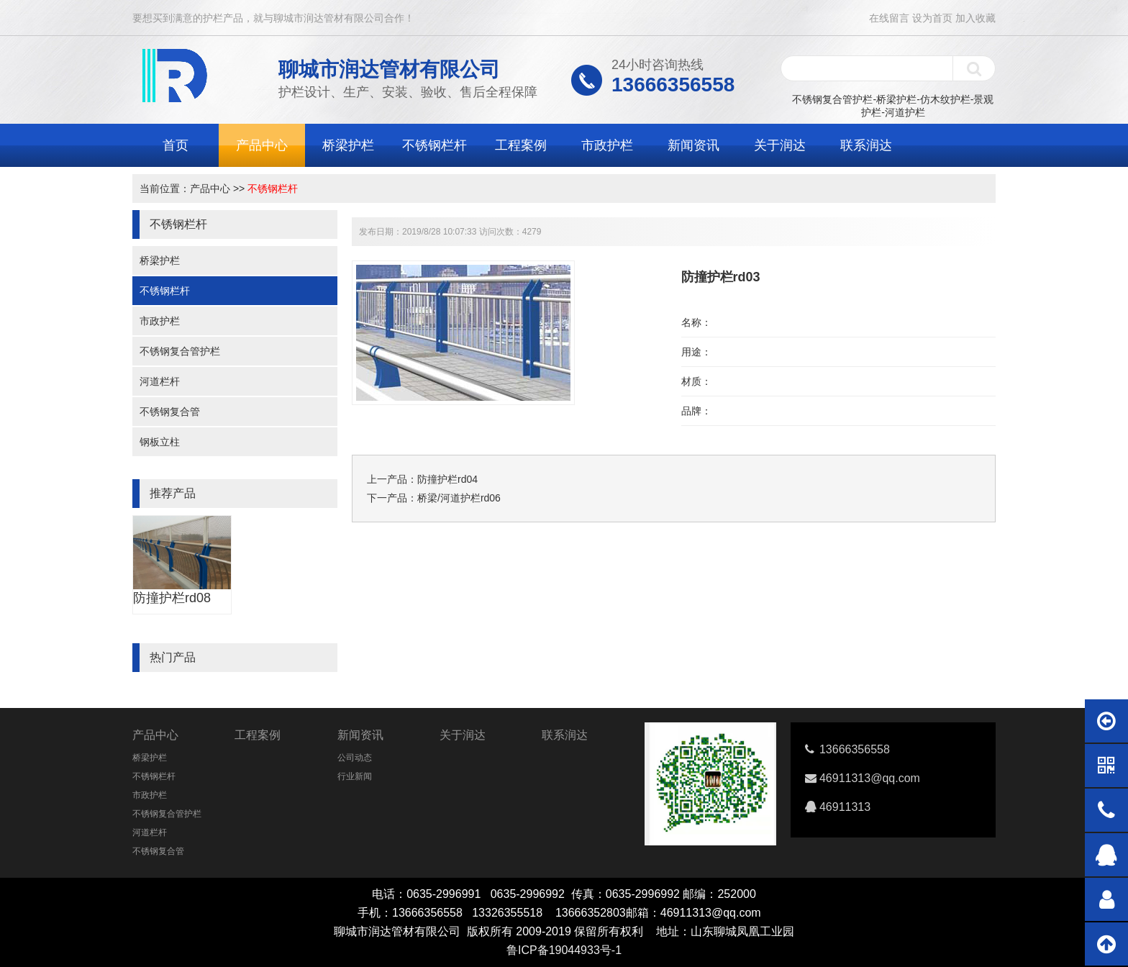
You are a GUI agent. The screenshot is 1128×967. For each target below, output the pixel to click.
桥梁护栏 (348, 145)
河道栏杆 (160, 381)
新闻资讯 (693, 145)
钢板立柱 (160, 442)
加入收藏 (975, 18)
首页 (175, 145)
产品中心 (262, 145)
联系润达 (866, 145)
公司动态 (354, 758)
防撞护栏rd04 (447, 479)
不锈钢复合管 (170, 411)
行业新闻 (354, 776)
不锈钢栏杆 (434, 145)
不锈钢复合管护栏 (180, 351)
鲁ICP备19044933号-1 (564, 950)
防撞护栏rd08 (172, 598)
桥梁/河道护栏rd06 (459, 498)
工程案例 (521, 145)
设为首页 (932, 18)
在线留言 (889, 18)
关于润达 (780, 145)
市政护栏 (607, 145)
